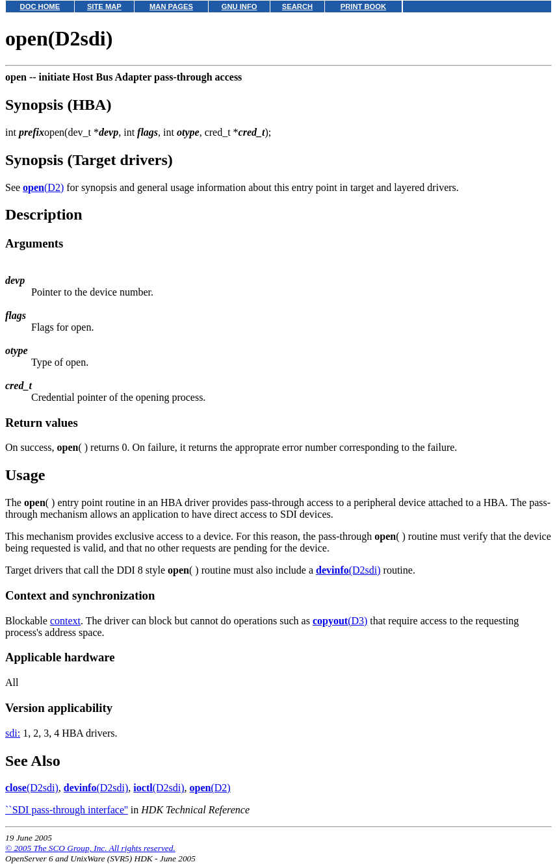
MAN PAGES (171, 6)
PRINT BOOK (363, 6)
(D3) (340, 620)
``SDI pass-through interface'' (66, 809)
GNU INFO (239, 6)
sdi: (12, 733)
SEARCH (297, 6)
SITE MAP (104, 6)
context (65, 620)
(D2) (43, 187)
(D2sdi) (348, 570)
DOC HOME (40, 6)
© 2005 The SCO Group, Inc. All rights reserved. (90, 848)
